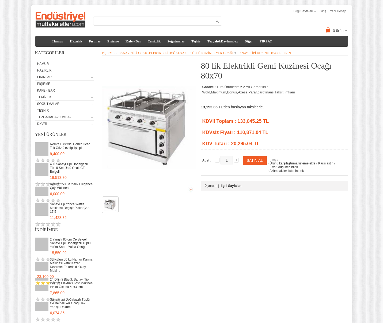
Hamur (57, 41)
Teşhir (196, 41)
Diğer (249, 41)
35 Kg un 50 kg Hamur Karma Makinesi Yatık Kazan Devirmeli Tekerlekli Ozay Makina (71, 265)
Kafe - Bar (133, 41)
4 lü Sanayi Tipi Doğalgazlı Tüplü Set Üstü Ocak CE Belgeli (69, 168)
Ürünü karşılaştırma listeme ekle (291, 163)
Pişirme (113, 41)
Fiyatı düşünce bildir (282, 167)
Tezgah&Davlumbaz (222, 41)
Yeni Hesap (338, 11)
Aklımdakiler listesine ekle (286, 171)
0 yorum (210, 186)
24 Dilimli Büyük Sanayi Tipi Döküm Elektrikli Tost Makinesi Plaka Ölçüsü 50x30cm (71, 283)
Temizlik (154, 41)
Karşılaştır (325, 163)
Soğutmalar (176, 41)
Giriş (323, 11)
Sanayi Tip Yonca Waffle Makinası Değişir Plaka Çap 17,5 (69, 208)
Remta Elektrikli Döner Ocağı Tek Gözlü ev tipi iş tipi (71, 146)
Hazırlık (76, 41)
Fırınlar (95, 41)
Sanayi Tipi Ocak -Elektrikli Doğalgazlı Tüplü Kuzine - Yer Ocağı (176, 53)
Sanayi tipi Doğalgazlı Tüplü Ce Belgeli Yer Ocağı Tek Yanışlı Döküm (70, 303)
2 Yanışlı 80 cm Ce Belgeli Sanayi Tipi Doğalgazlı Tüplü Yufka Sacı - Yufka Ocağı (70, 243)
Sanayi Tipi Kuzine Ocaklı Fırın (264, 53)
